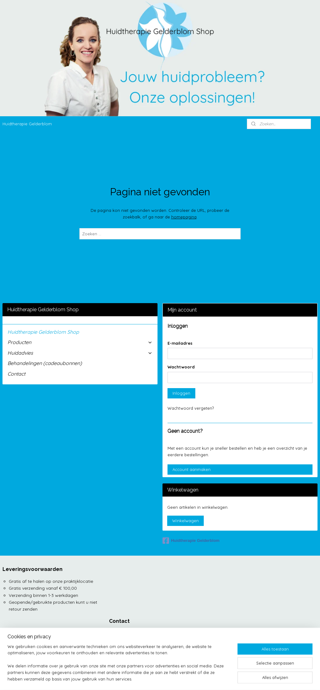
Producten (80, 342)
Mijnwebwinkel (238, 678)
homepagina (184, 216)
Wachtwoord (181, 366)
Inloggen (181, 393)
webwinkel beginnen (186, 678)
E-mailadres (180, 343)
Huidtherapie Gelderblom (27, 123)
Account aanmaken (191, 469)
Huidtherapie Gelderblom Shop (43, 332)
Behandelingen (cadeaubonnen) (45, 363)
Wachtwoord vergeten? (191, 408)
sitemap (152, 678)
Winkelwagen (185, 520)
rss (164, 678)
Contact (16, 374)
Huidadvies (80, 353)
